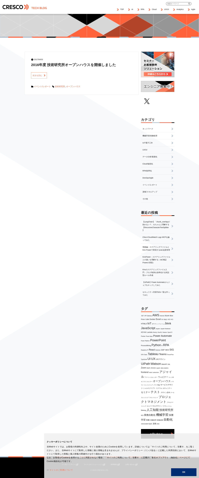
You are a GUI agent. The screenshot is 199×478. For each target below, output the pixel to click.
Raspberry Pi (144, 350)
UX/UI (166, 9)
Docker (152, 319)
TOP (122, 9)
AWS (155, 315)
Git (162, 319)
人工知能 (153, 409)
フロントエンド (153, 397)
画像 (148, 420)
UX (153, 358)
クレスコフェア (148, 385)
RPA (166, 345)
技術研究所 (166, 409)
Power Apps (149, 336)
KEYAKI (143, 332)
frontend (144, 372)
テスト (155, 392)
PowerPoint (158, 340)
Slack (145, 354)
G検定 (165, 319)
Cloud (154, 9)
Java (167, 323)
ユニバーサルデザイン (154, 406)
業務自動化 (149, 415)
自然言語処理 (145, 423)
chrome (153, 368)
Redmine (158, 350)
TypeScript (144, 359)
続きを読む (37, 75)
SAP (163, 350)
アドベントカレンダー (151, 377)
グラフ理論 (157, 385)
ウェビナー (163, 377)
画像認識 (160, 420)
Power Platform (145, 341)
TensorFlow (170, 354)
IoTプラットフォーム (158, 324)
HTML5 (144, 324)
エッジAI (171, 377)
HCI (172, 319)
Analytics (180, 9)
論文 (150, 424)
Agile (193, 9)
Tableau (153, 354)
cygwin (158, 368)
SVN (142, 354)
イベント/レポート (42, 86)
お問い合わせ (195, 3)
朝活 (142, 415)
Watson (156, 363)
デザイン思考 (165, 392)
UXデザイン (160, 359)
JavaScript (148, 328)
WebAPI (164, 364)
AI (132, 9)
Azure (167, 316)
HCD (169, 319)
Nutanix (165, 332)
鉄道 (158, 423)
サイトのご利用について (61, 470)
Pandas (143, 336)
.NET (142, 315)
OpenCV (170, 332)
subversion (156, 372)
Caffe (147, 319)
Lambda (149, 332)
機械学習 (162, 414)
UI (149, 358)
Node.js (155, 332)
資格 (154, 424)
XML (169, 364)
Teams (163, 354)
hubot (150, 372)
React (152, 349)
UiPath (145, 363)
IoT (149, 323)
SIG (172, 349)
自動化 (168, 419)
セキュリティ (167, 388)
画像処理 (153, 420)
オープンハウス (162, 381)
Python (156, 345)
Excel (158, 319)
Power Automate (162, 335)
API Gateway (148, 315)
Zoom (143, 368)
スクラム (159, 388)
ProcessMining (146, 345)
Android (162, 315)
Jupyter (158, 328)
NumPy (160, 332)
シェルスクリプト (149, 388)
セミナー (145, 392)
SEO (167, 350)
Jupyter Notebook (165, 328)
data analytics (164, 368)
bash (148, 368)
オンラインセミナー (146, 381)
